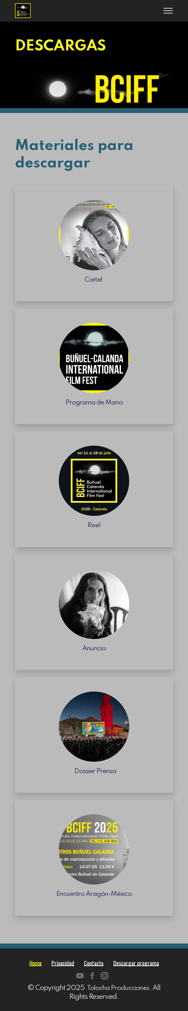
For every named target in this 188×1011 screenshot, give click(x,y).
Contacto (93, 962)
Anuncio (94, 648)
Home (32, 962)
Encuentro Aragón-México (94, 893)
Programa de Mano (94, 402)
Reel (94, 525)
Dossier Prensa (94, 771)
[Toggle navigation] (168, 11)
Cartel (94, 279)
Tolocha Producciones (118, 987)
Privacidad (60, 962)
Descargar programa (138, 962)
